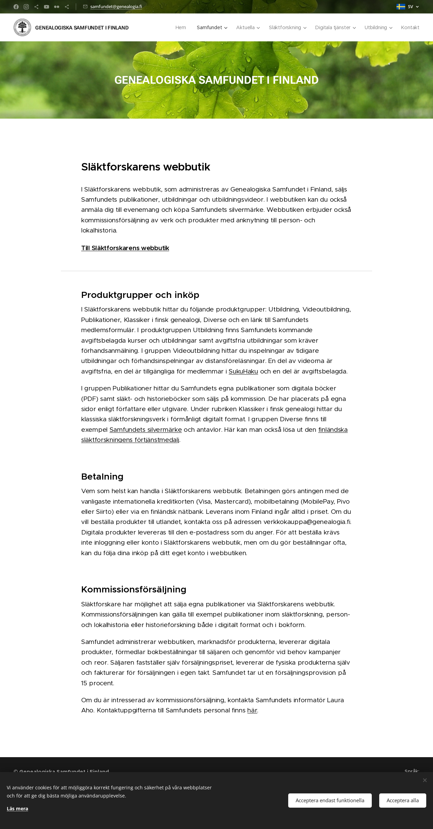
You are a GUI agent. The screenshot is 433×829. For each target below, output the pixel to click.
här (252, 710)
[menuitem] (181, 27)
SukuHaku (243, 371)
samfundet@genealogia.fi (116, 6)
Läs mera (17, 808)
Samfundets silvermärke (146, 429)
